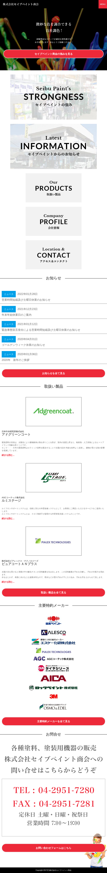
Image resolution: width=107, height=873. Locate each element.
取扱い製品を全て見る (53, 592)
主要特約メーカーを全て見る (53, 721)
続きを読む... (8, 455)
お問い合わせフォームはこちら (53, 847)
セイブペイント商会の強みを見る (54, 53)
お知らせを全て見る (53, 373)
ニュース (9, 294)
